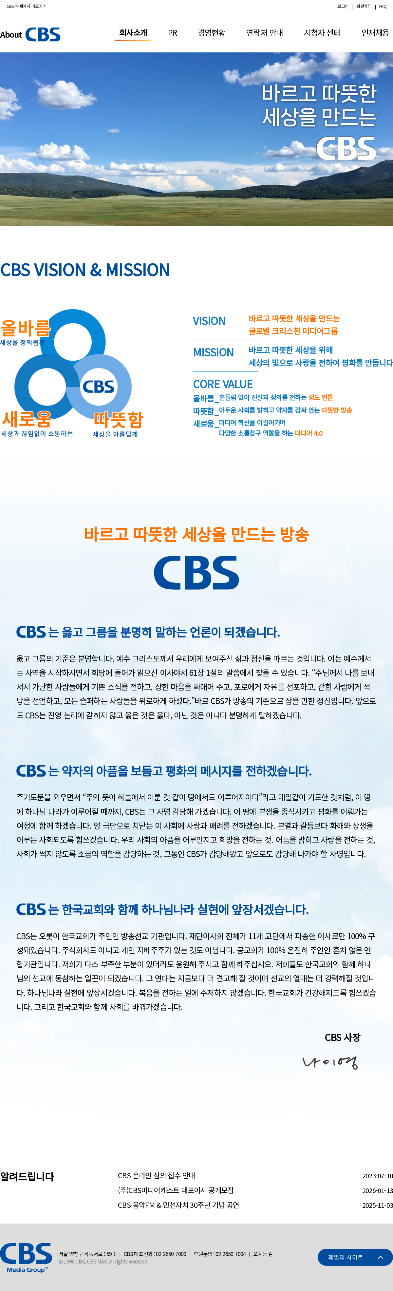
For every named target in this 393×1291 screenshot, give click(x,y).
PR (172, 32)
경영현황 (211, 32)
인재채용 (375, 32)
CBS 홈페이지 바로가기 (27, 6)
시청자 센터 (322, 32)
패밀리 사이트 (345, 1257)
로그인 (343, 6)
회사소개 (133, 32)
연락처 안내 (264, 32)
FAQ (383, 6)
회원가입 (363, 6)
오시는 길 (263, 1254)
